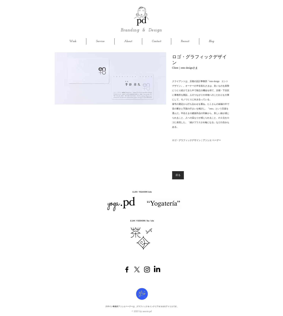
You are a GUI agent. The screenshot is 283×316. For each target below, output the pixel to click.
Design (155, 30)
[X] (137, 269)
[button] (110, 78)
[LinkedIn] (157, 269)
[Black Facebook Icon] (127, 269)
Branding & (135, 30)
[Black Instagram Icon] (147, 269)
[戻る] (178, 175)
